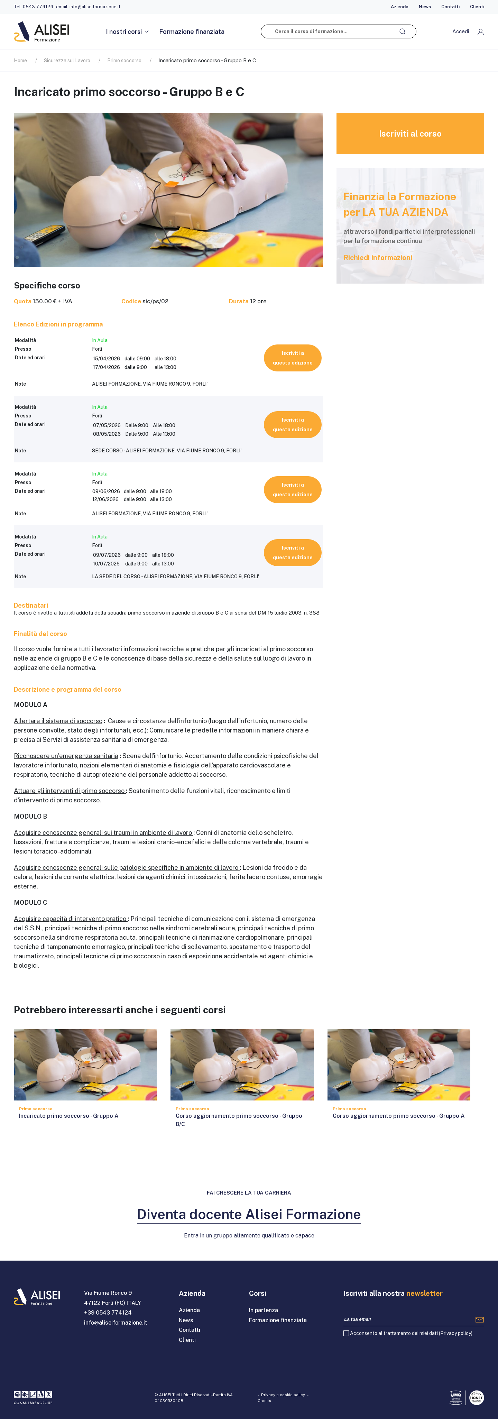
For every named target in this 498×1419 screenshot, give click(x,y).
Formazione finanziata (191, 31)
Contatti (450, 6)
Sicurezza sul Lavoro (67, 60)
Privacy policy (455, 1333)
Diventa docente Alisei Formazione (249, 1214)
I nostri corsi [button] (127, 31)
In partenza (263, 1310)
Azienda (399, 6)
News (425, 6)
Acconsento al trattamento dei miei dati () (411, 1333)
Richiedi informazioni (377, 258)
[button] (468, 31)
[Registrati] (479, 1319)
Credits (264, 1401)
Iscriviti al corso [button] (410, 133)
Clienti (477, 6)
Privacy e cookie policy (283, 1395)
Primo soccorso (124, 60)
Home (20, 60)
